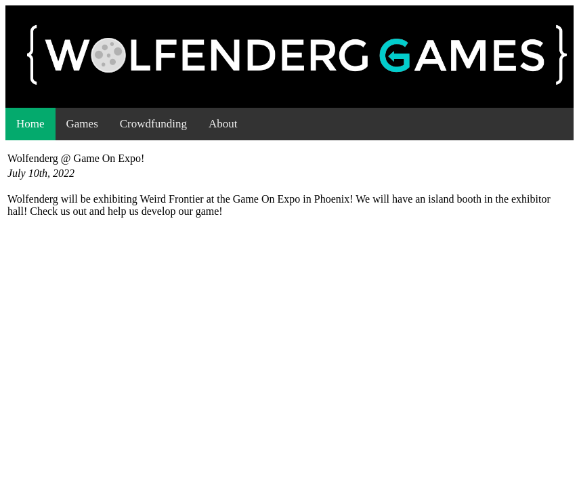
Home (30, 123)
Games (82, 123)
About (223, 123)
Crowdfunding (153, 123)
